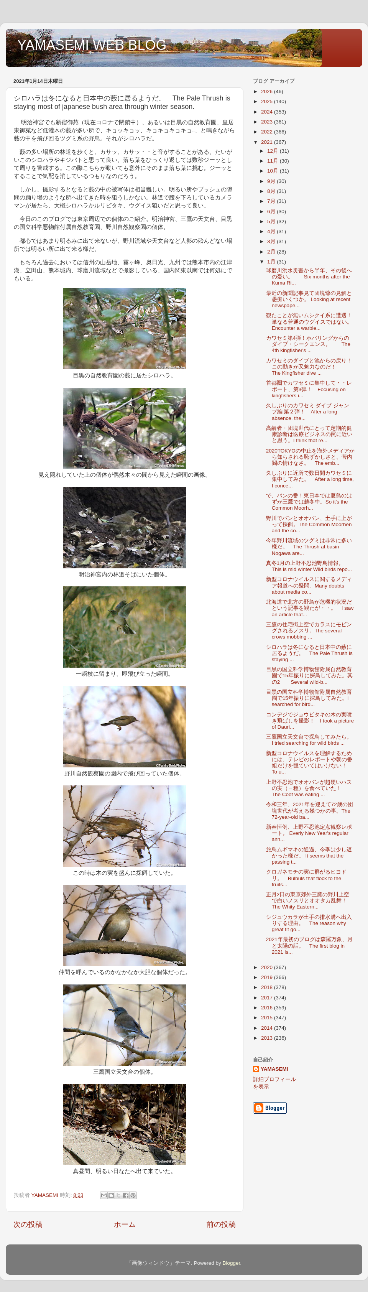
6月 (272, 211)
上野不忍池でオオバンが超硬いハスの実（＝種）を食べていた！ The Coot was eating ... (309, 788)
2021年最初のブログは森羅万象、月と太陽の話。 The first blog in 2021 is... (309, 945)
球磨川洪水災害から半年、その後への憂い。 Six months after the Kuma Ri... (309, 277)
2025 (267, 101)
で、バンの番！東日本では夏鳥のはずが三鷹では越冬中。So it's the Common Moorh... (309, 502)
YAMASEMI (274, 1069)
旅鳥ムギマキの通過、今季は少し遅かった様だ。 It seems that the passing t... (309, 856)
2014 (267, 1028)
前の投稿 (221, 1224)
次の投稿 (28, 1224)
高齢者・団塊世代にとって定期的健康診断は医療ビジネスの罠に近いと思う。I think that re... (309, 434)
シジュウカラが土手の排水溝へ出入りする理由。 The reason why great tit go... (309, 923)
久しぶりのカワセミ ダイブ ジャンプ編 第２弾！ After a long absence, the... (308, 412)
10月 (273, 171)
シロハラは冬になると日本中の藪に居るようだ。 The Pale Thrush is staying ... (309, 653)
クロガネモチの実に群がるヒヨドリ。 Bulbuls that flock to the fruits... (306, 878)
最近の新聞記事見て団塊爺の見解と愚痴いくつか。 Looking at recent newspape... (309, 299)
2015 (267, 1017)
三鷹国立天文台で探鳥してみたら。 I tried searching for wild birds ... (311, 740)
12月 (273, 151)
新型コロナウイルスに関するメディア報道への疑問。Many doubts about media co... (309, 585)
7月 (272, 201)
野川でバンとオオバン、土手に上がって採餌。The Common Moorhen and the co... (309, 524)
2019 (267, 977)
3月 (272, 241)
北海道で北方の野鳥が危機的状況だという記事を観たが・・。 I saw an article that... (310, 608)
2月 (272, 252)
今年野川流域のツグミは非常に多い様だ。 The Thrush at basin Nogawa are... (309, 547)
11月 (273, 161)
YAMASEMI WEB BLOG (91, 45)
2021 (267, 142)
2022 (267, 132)
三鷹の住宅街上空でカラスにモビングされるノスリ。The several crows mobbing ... (309, 631)
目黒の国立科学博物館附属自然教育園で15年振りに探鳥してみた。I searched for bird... (309, 698)
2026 (267, 91)
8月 (272, 191)
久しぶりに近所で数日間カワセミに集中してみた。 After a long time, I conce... (310, 479)
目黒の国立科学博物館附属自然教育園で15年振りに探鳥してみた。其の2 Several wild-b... (309, 676)
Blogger (231, 1263)
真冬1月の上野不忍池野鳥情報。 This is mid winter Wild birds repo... (309, 566)
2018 (267, 987)
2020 (267, 967)
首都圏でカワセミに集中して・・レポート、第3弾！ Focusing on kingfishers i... (309, 389)
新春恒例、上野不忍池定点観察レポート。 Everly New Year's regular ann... (309, 833)
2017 (267, 998)
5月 (272, 221)
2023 (267, 122)
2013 (267, 1038)
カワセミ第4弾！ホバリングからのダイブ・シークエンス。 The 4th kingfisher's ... (308, 344)
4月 (272, 231)
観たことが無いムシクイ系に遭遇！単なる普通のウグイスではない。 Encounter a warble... (309, 322)
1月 (272, 262)
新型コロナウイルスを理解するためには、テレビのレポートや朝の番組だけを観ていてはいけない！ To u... (309, 763)
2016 (267, 1008)
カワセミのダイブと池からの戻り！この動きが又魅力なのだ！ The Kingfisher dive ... (309, 367)
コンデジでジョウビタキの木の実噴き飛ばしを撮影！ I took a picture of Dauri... (310, 721)
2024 (267, 112)
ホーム (125, 1224)
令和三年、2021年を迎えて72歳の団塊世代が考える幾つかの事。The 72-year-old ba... (309, 811)
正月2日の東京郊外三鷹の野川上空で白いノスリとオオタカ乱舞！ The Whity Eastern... (308, 901)
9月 (272, 181)
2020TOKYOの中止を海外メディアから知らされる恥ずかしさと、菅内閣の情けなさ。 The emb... (310, 457)
